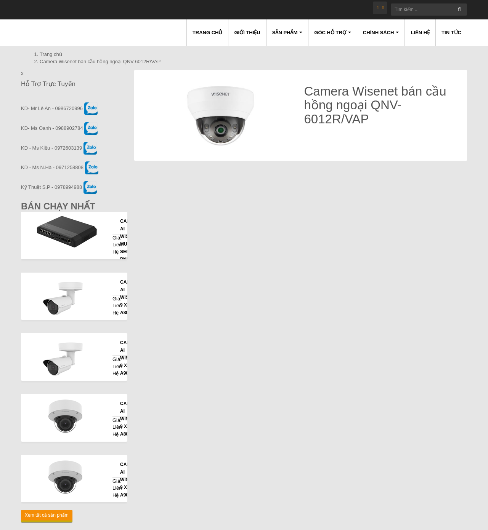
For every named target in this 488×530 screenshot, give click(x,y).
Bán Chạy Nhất (58, 206)
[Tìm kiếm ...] (429, 9)
